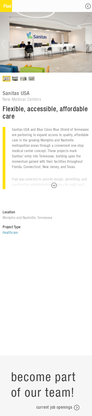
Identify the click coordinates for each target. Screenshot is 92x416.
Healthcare (10, 232)
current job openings (57, 407)
